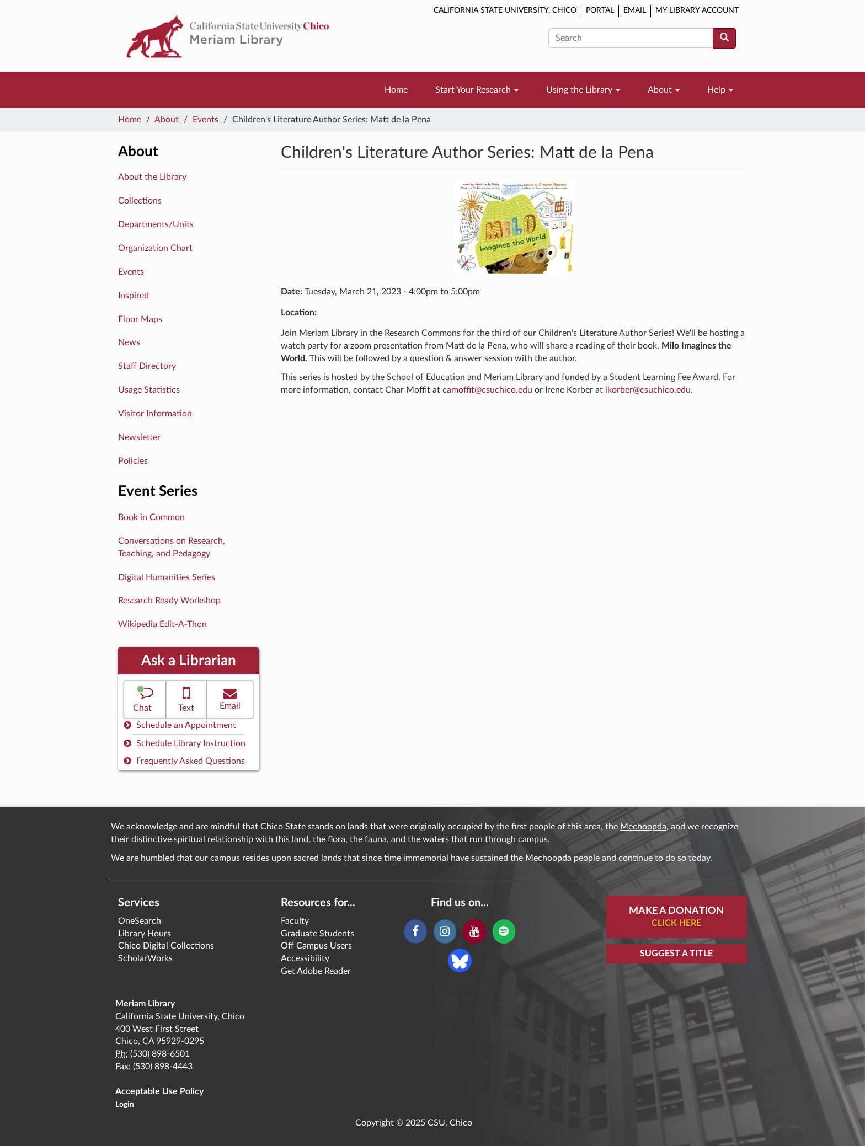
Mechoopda (643, 826)
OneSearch (139, 921)
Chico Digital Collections (166, 945)
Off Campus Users (316, 945)
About (664, 89)
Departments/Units (156, 224)
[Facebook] (415, 931)
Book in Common (151, 517)
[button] (145, 700)
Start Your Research (477, 89)
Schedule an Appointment (180, 725)
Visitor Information (155, 413)
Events (205, 119)
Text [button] (186, 698)
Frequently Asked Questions (184, 760)
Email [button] (230, 698)
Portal (600, 10)
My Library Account (697, 10)
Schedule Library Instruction (184, 743)
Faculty (295, 921)
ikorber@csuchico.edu (648, 389)
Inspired (133, 295)
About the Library (152, 177)
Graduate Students (317, 933)
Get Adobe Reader (316, 971)
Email (634, 10)
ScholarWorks (145, 958)
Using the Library (583, 89)
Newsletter (139, 437)
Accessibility (305, 958)
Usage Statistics (149, 389)
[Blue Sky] (459, 959)
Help (720, 89)
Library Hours (144, 933)
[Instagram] (445, 931)
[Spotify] (504, 931)
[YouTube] (474, 931)
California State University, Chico (505, 10)
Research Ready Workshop (169, 600)
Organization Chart (155, 248)
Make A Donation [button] (676, 917)
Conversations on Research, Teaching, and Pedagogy (171, 547)
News (129, 342)
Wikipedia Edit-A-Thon (162, 624)
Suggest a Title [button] (676, 953)
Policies (133, 461)
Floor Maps (140, 319)
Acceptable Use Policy (159, 1091)
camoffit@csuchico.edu (487, 389)
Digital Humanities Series (166, 577)
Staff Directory (147, 366)
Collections (140, 200)
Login (124, 1104)
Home (396, 89)
